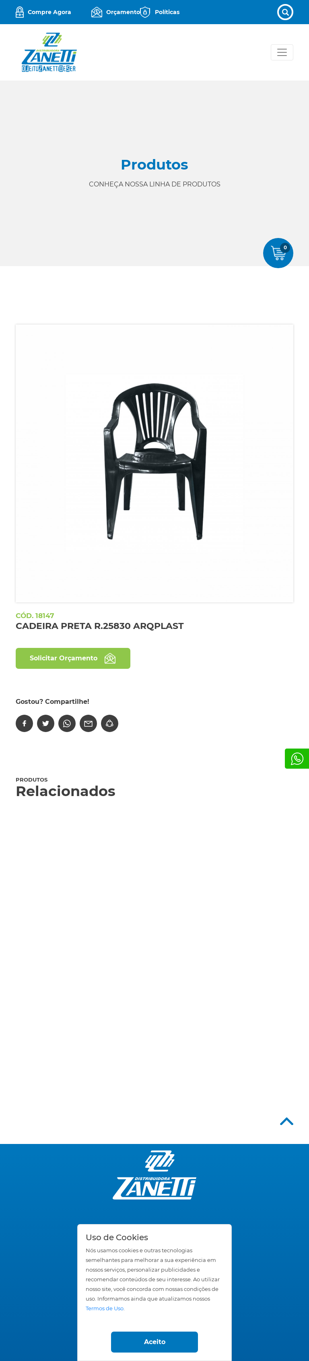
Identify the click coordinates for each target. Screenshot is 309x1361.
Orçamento (123, 12)
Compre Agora (49, 12)
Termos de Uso (105, 1308)
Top (286, 1121)
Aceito (154, 1342)
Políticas (167, 12)
